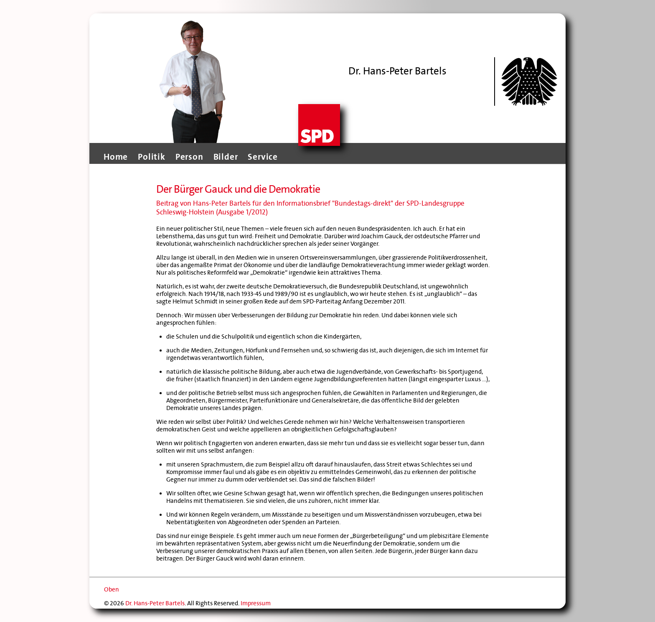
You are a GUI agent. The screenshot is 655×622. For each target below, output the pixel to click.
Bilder (225, 156)
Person (189, 156)
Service (263, 156)
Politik (151, 156)
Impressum (256, 603)
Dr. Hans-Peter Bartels (155, 603)
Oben (111, 589)
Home (116, 156)
